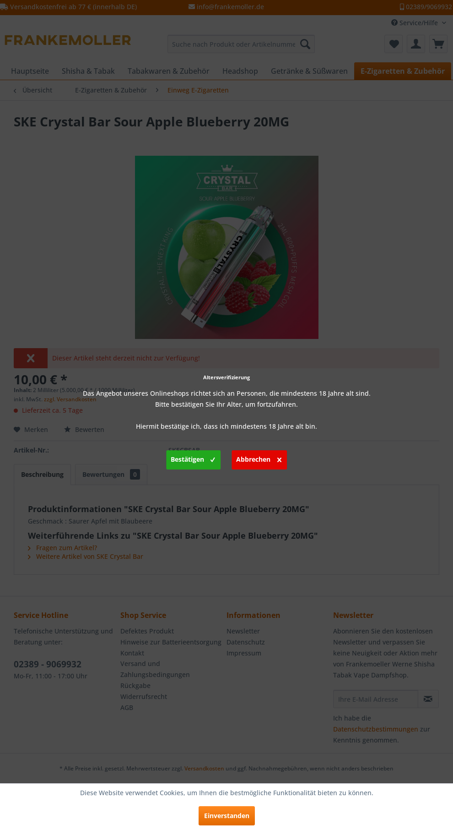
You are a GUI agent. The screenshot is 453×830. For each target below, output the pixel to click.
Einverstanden (226, 815)
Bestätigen (193, 458)
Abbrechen (258, 458)
